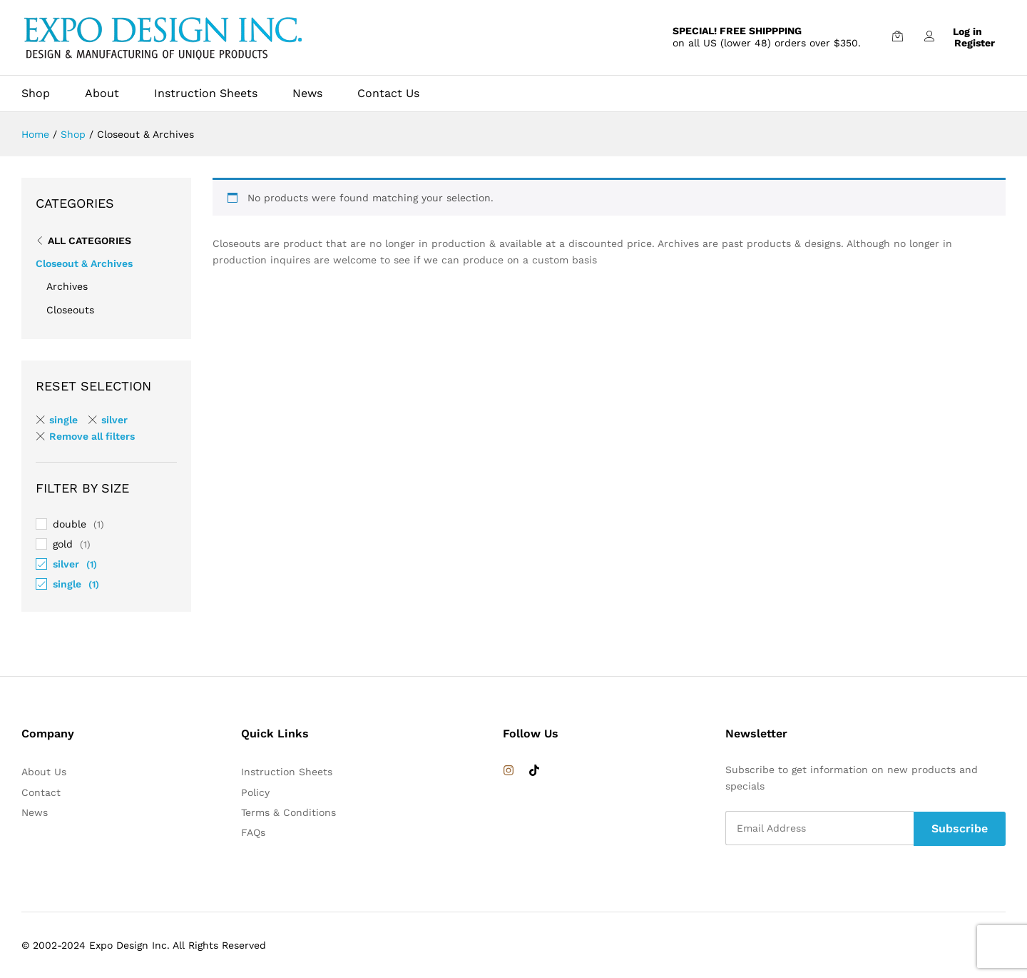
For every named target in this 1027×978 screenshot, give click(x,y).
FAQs (253, 832)
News (307, 93)
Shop (35, 93)
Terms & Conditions (288, 812)
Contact (41, 792)
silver (66, 564)
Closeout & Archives (84, 263)
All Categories (89, 240)
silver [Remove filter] (114, 419)
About (102, 93)
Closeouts (70, 310)
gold (63, 544)
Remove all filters (92, 436)
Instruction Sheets (205, 93)
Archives (67, 286)
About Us (43, 771)
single (67, 584)
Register (974, 43)
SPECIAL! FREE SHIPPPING (737, 30)
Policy (255, 792)
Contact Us (388, 93)
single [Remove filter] (63, 419)
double (69, 524)
